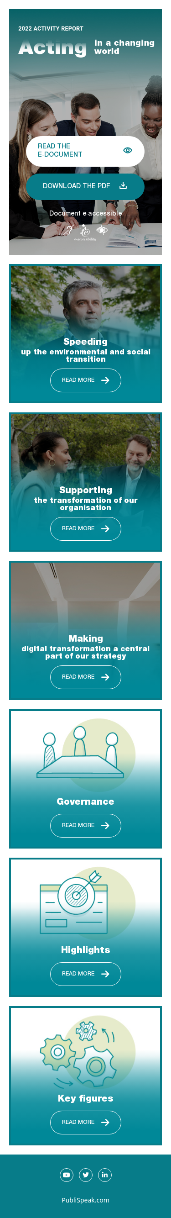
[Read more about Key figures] (85, 1075)
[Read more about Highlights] (85, 927)
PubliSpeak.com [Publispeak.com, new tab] (85, 1200)
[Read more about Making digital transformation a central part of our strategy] (85, 630)
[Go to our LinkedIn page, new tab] (104, 1175)
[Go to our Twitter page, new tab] (85, 1175)
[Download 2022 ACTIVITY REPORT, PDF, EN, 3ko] (85, 187)
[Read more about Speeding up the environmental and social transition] (85, 333)
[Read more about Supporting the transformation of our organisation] (85, 482)
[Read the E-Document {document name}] (85, 151)
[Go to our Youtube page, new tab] (66, 1175)
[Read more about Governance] (85, 779)
